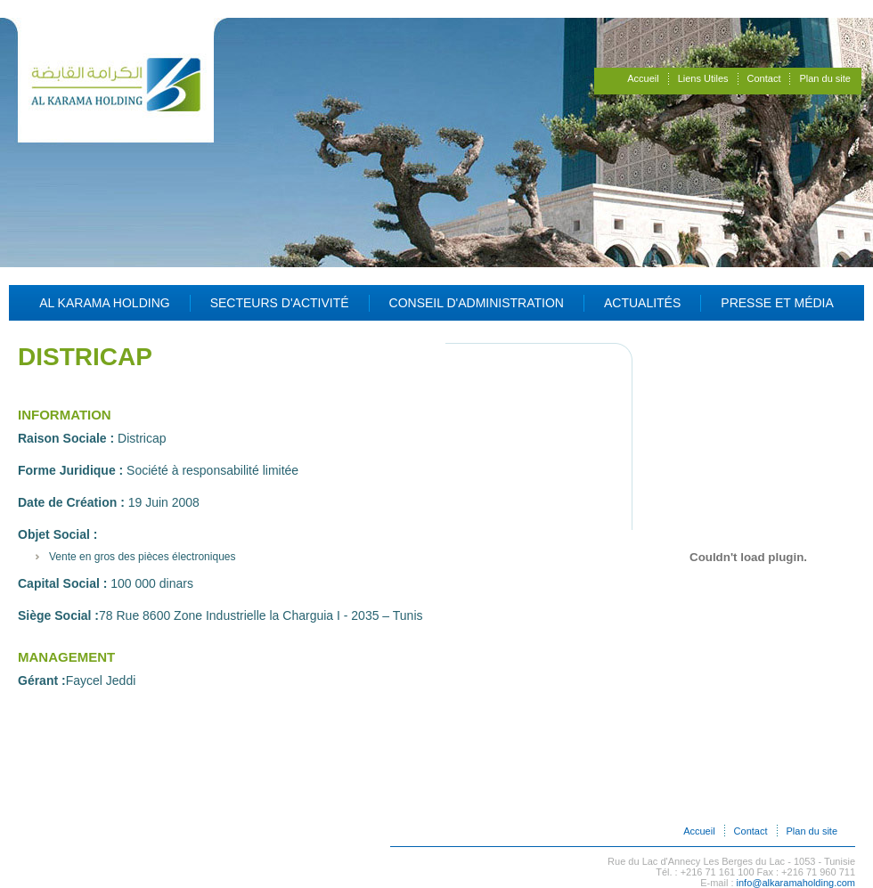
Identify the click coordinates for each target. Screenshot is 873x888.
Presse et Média (777, 303)
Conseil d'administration (476, 303)
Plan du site (824, 78)
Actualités (642, 303)
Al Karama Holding (104, 303)
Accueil (642, 78)
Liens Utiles (703, 78)
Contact (764, 78)
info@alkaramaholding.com (796, 882)
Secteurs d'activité (279, 303)
